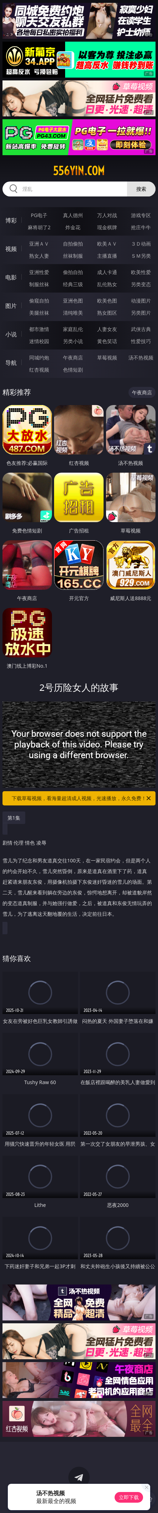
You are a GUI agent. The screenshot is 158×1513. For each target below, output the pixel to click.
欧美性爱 (141, 272)
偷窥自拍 (39, 300)
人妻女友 (107, 329)
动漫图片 (141, 300)
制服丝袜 (39, 284)
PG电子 (39, 215)
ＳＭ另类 (141, 255)
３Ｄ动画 (141, 243)
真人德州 (73, 215)
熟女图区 (107, 312)
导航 (11, 363)
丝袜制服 (73, 255)
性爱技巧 (141, 341)
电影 (11, 277)
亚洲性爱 (39, 272)
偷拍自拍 (73, 272)
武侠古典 (141, 329)
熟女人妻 (39, 255)
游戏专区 (141, 215)
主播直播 (107, 255)
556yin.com (79, 171)
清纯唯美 (73, 312)
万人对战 (107, 215)
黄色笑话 (107, 341)
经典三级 (73, 284)
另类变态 (141, 284)
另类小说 (73, 341)
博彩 (11, 220)
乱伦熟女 (107, 284)
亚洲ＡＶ (39, 243)
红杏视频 (39, 369)
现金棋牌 (107, 227)
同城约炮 (39, 357)
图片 (11, 306)
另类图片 (141, 312)
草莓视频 (107, 357)
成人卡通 (107, 272)
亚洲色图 (73, 300)
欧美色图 (107, 300)
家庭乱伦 (73, 329)
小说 (11, 334)
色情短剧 (73, 369)
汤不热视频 (140, 357)
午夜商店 (73, 357)
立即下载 (129, 1497)
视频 (11, 249)
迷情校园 (39, 341)
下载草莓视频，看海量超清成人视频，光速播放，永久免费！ (82, 798)
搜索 (141, 188)
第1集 (13, 817)
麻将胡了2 (39, 227)
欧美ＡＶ (107, 243)
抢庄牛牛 (141, 227)
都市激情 (39, 329)
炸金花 (72, 227)
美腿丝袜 (39, 312)
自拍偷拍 (73, 243)
